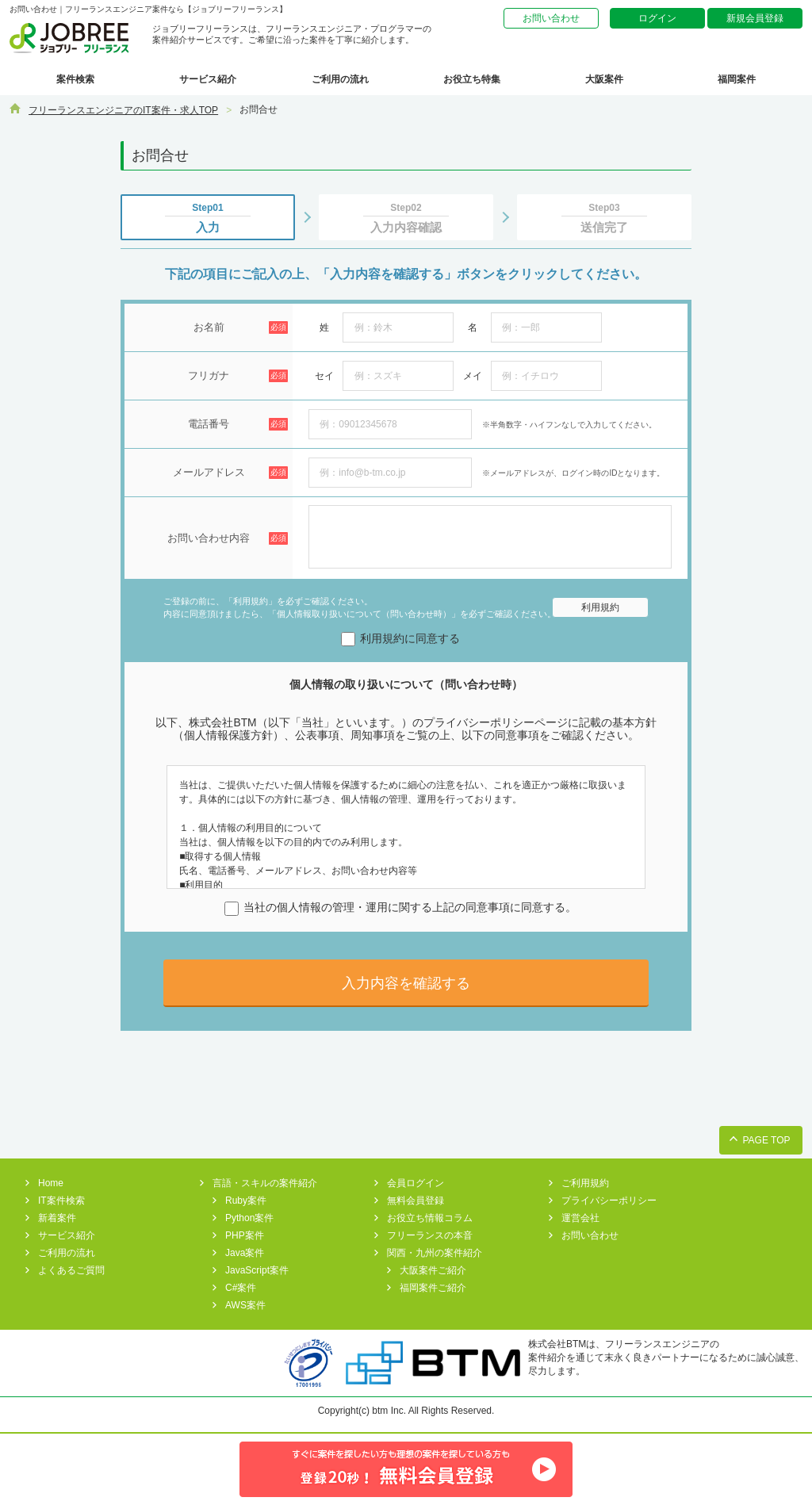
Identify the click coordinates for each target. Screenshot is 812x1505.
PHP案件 (244, 1235)
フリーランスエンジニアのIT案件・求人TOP (123, 110)
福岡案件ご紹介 (433, 1287)
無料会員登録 (415, 1200)
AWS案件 (245, 1305)
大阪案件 (604, 79)
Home (50, 1183)
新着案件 (57, 1218)
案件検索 (75, 79)
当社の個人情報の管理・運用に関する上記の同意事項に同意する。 (400, 907)
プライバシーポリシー (609, 1200)
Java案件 (244, 1252)
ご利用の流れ (340, 79)
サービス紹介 (207, 79)
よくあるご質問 (71, 1270)
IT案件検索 (61, 1200)
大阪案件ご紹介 (433, 1270)
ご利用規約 (585, 1183)
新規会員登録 (754, 18)
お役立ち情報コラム (430, 1218)
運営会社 (580, 1218)
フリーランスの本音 (430, 1235)
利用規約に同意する (400, 639)
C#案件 (240, 1287)
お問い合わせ (551, 18)
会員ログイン (415, 1183)
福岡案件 (737, 79)
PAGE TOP (766, 1140)
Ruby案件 (245, 1200)
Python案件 (249, 1218)
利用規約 (600, 607)
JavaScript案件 (257, 1270)
